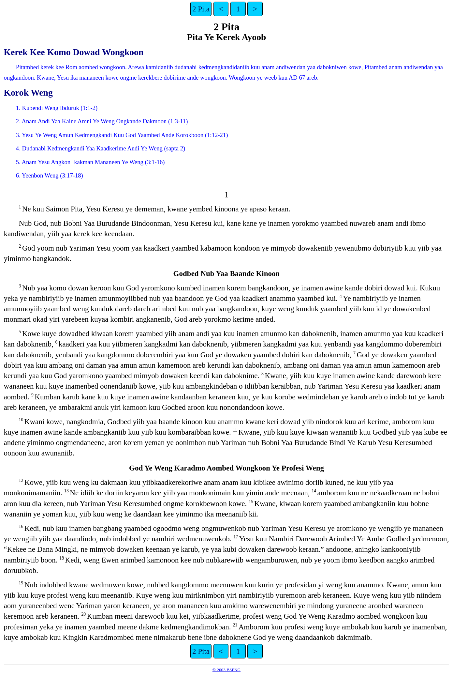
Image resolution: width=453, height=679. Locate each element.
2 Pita (201, 9)
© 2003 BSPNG (226, 669)
